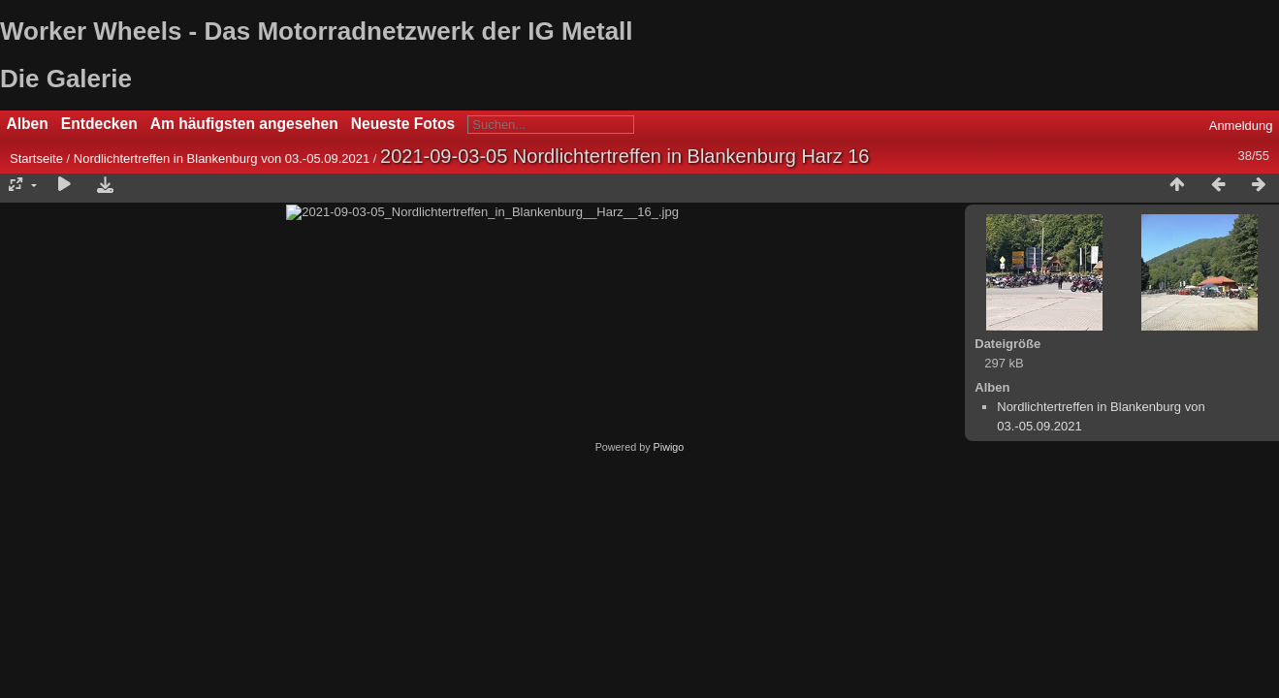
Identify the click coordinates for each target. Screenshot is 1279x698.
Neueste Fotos (403, 123)
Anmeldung (1241, 125)
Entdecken (99, 123)
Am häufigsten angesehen (244, 123)
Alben (27, 123)
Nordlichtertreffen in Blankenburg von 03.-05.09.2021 (221, 158)
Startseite (36, 158)
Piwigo (669, 632)
